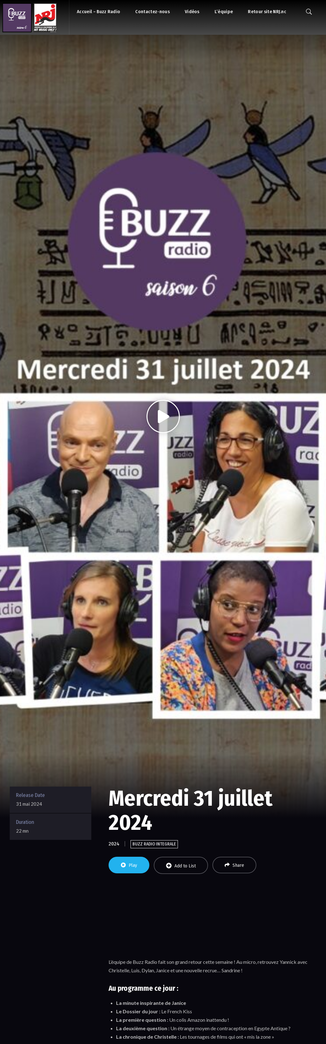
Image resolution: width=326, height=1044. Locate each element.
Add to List (181, 866)
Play (129, 865)
